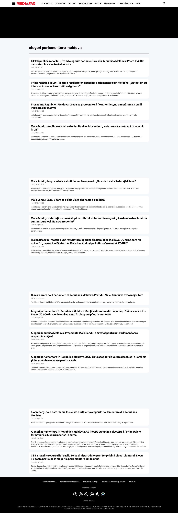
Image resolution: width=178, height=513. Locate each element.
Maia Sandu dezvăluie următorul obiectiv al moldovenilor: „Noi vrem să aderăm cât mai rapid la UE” (88, 128)
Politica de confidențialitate (113, 482)
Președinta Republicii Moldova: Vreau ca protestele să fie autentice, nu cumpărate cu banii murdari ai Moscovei (86, 106)
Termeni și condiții (90, 482)
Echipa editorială (49, 482)
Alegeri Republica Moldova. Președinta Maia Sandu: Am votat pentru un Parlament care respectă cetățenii (84, 334)
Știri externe (85, 3)
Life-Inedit (109, 3)
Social (98, 3)
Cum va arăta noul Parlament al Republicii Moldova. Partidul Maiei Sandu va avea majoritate (87, 295)
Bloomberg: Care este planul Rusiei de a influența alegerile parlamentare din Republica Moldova (84, 413)
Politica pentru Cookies (69, 482)
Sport (138, 3)
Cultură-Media (125, 3)
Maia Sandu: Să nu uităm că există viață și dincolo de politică (68, 199)
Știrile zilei (47, 3)
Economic (61, 3)
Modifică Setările (89, 488)
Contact (132, 482)
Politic (72, 3)
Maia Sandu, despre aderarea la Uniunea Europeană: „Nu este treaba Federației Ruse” (83, 181)
